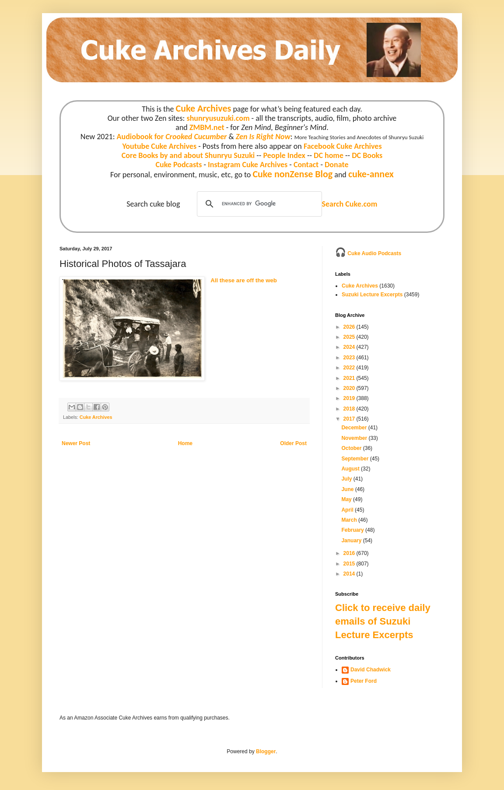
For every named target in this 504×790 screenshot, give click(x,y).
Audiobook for (172, 136)
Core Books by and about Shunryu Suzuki (188, 155)
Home (185, 443)
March (349, 520)
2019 (350, 398)
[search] (258, 204)
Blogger (266, 751)
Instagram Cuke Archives (247, 164)
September (355, 459)
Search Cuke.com (349, 204)
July (347, 479)
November (354, 438)
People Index (284, 155)
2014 (350, 574)
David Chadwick (370, 670)
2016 (350, 553)
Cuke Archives (203, 108)
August (351, 469)
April (348, 510)
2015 (350, 564)
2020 (350, 388)
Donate (336, 164)
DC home (328, 155)
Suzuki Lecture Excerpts (372, 294)
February (353, 530)
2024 (350, 347)
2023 (350, 358)
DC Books (367, 155)
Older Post (293, 443)
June (348, 489)
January (352, 540)
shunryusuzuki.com (218, 118)
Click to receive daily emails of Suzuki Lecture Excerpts (382, 621)
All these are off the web (243, 280)
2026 (350, 327)
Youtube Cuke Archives (159, 146)
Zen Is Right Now (263, 136)
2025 (350, 337)
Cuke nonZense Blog (292, 174)
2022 (350, 368)
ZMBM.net (206, 127)
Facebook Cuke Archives (343, 146)
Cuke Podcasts (179, 164)
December (354, 428)
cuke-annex (371, 174)
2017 (350, 419)
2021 (350, 378)
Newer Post (76, 443)
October (352, 448)
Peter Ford (363, 681)
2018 (350, 409)
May (347, 499)
